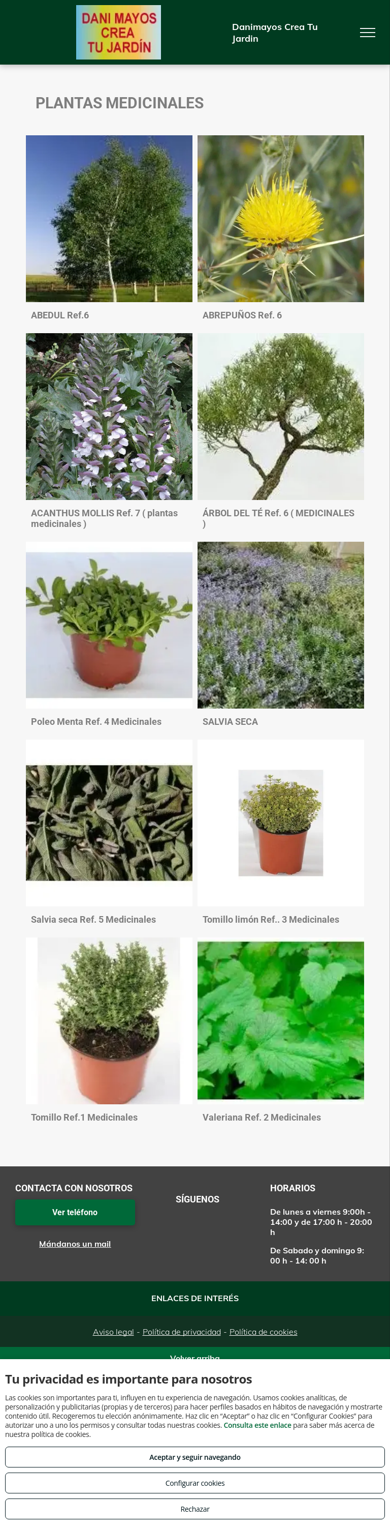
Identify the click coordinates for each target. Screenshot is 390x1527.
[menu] (367, 32)
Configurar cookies (195, 1483)
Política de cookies (264, 1332)
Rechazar (194, 1509)
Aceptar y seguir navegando (194, 1457)
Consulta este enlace (257, 1425)
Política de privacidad (182, 1332)
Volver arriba (195, 1358)
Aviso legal (113, 1332)
